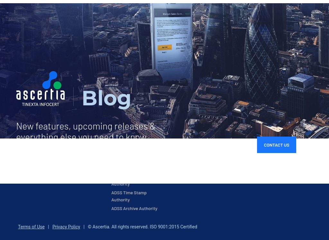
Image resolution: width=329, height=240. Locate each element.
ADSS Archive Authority (134, 208)
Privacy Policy (66, 226)
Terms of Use (31, 226)
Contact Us (276, 145)
